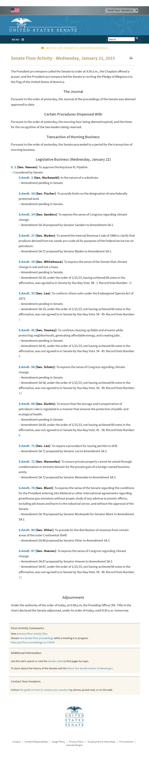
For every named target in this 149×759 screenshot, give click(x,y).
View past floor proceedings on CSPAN (33, 642)
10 (130, 283)
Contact (16, 741)
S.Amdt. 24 (27, 214)
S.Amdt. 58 (27, 367)
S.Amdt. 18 (27, 193)
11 (20, 577)
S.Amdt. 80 (27, 530)
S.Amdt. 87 (27, 551)
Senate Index (55, 661)
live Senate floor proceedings (36, 638)
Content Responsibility (36, 741)
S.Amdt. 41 (27, 330)
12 (20, 393)
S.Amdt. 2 (26, 177)
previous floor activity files (32, 633)
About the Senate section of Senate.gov (90, 668)
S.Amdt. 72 (27, 461)
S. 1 (13, 167)
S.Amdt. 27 (27, 235)
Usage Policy (58, 741)
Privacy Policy (76, 741)
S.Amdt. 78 (27, 488)
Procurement (126, 741)
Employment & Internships (101, 741)
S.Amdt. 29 (27, 262)
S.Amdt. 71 (27, 446)
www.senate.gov (74, 745)
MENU (19, 39)
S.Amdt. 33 (27, 293)
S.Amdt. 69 (27, 404)
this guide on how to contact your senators (44, 690)
